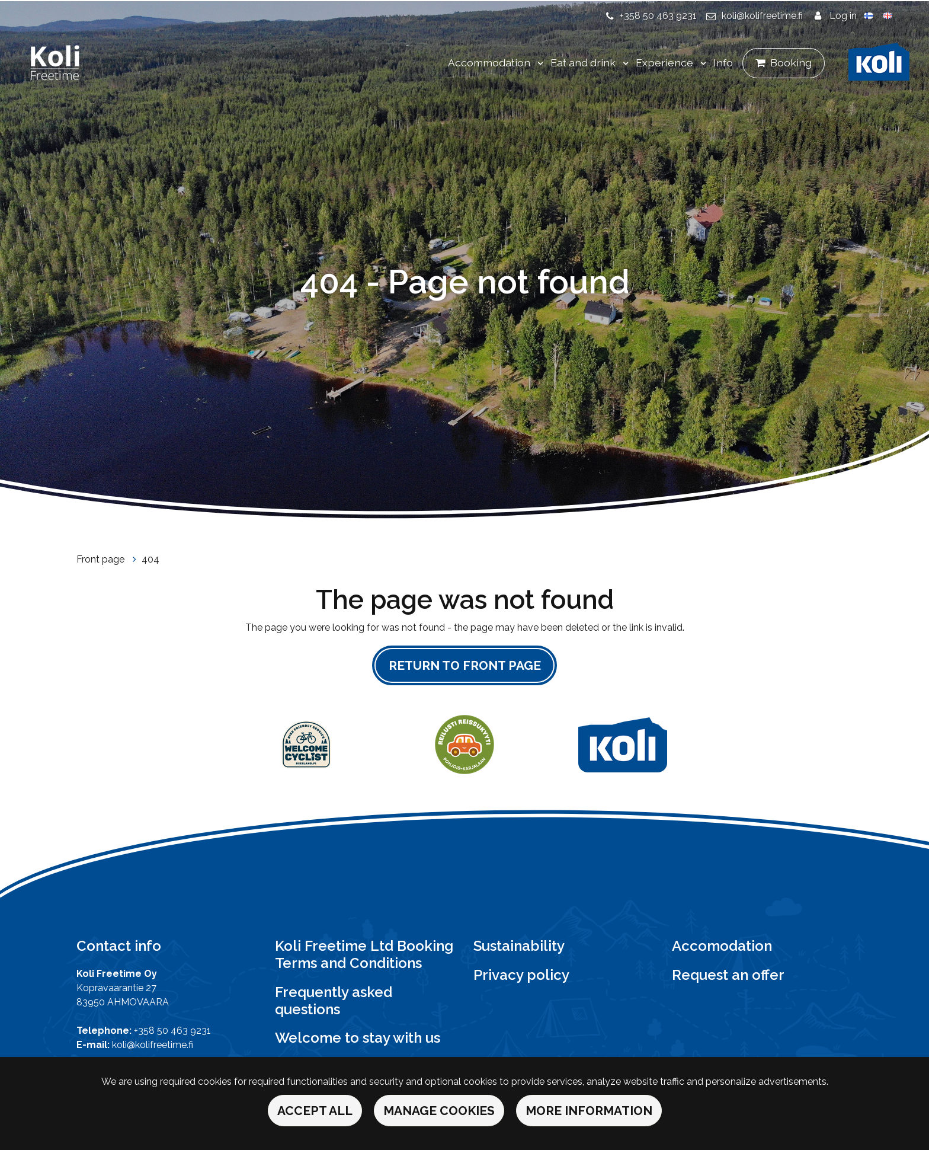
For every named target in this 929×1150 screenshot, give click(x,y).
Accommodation (490, 62)
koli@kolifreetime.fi (762, 15)
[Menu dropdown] (538, 63)
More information (589, 1110)
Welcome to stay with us (357, 1037)
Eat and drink (584, 62)
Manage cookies (439, 1110)
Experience (666, 62)
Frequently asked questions (333, 1000)
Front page (101, 559)
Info (723, 62)
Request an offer (728, 974)
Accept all (315, 1110)
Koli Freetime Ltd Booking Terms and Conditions (364, 954)
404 (150, 559)
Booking (791, 62)
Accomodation (722, 945)
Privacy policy (521, 974)
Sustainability (519, 945)
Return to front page (465, 665)
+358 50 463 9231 (658, 15)
